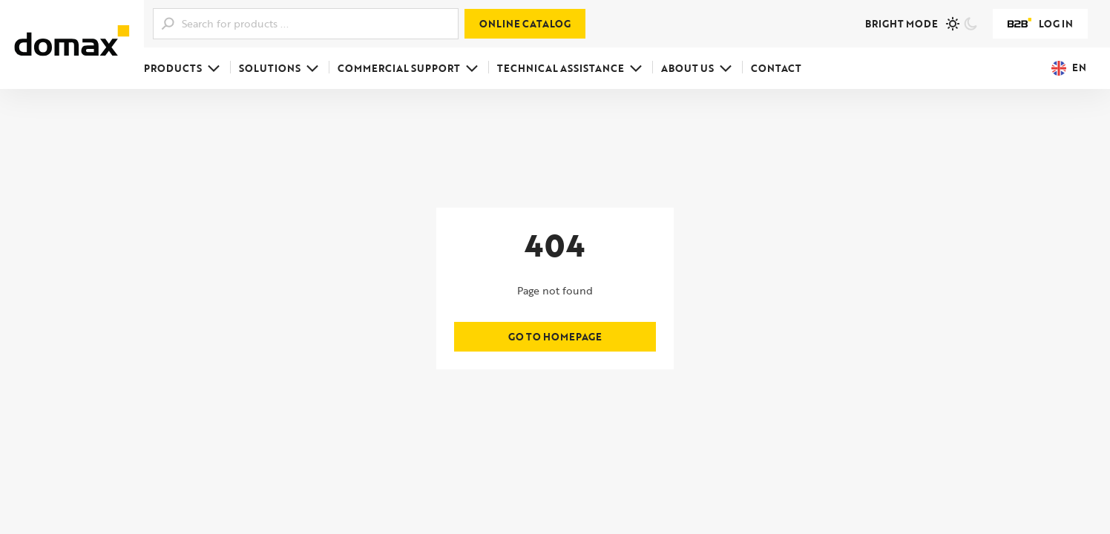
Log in (1040, 23)
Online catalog (525, 23)
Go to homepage (555, 336)
